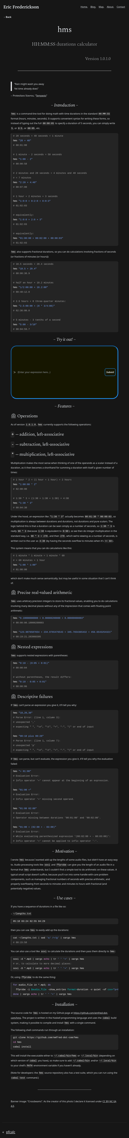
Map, (100, 7)
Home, (83, 7)
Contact (121, 7)
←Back (7, 17)
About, (110, 7)
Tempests (41, 100)
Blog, (92, 7)
